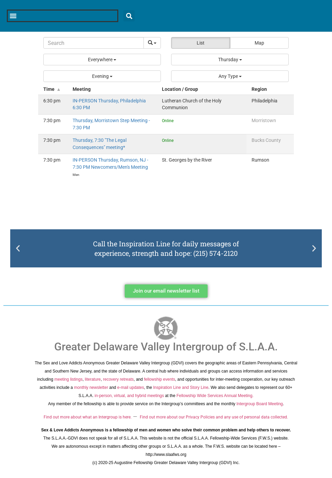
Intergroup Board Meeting (260, 403)
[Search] (93, 43)
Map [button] (259, 43)
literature (93, 379)
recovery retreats (118, 379)
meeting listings (68, 379)
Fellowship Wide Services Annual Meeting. (215, 395)
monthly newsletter (91, 387)
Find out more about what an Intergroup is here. (88, 417)
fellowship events (159, 379)
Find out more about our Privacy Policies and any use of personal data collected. (214, 417)
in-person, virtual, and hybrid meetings (129, 395)
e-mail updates (130, 387)
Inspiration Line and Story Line (180, 387)
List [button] (201, 43)
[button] (102, 59)
